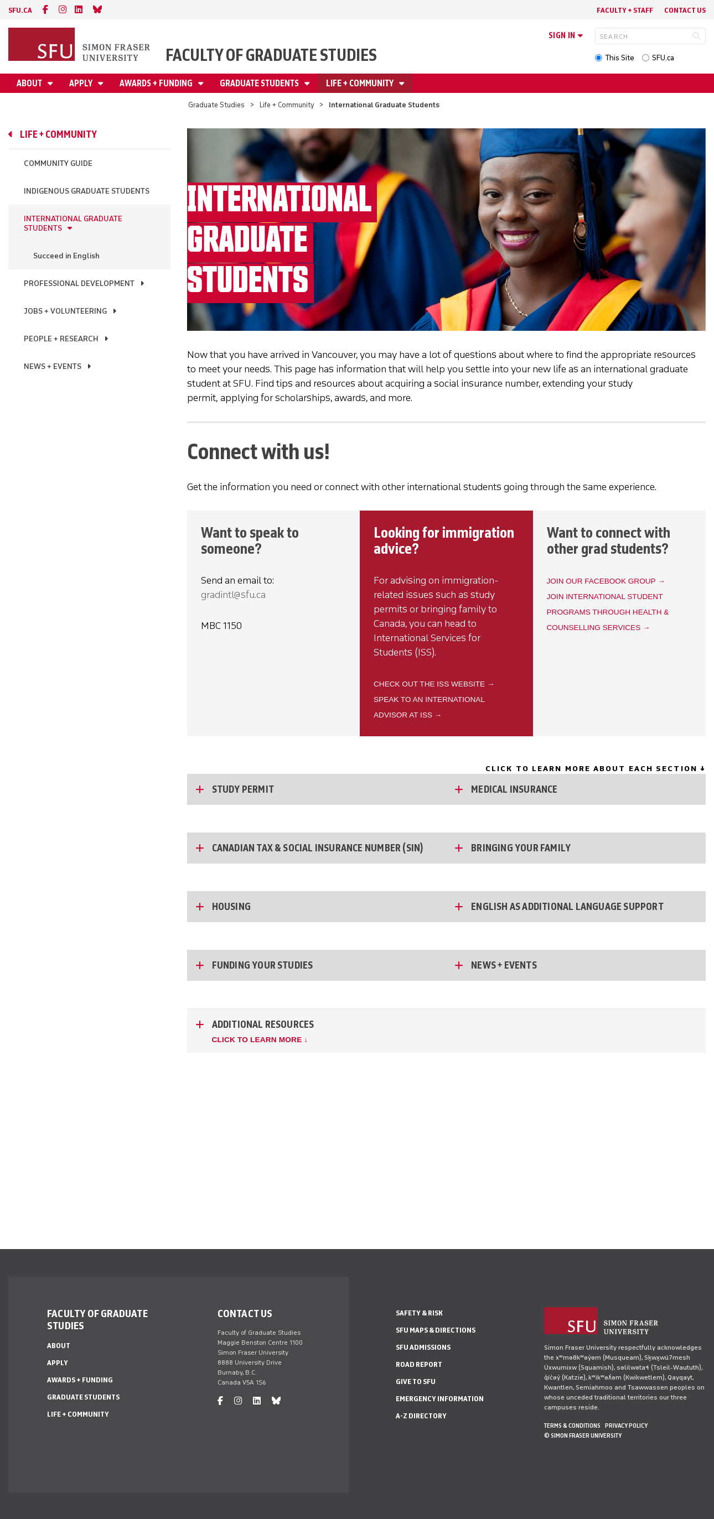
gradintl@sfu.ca (233, 595)
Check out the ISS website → (434, 684)
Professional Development (79, 283)
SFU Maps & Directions (435, 1330)
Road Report (419, 1364)
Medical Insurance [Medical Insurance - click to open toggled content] (514, 789)
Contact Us (685, 10)
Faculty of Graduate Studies (271, 55)
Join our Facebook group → (606, 581)
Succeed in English (66, 256)
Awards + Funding (157, 83)
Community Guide (58, 163)
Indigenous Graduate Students (86, 191)
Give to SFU (416, 1381)
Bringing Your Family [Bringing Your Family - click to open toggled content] (521, 848)
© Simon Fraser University (583, 1435)
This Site (619, 58)
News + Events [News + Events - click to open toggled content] (504, 965)
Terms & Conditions (572, 1425)
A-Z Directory (421, 1416)
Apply (81, 83)
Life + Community (360, 83)
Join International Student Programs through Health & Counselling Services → (608, 612)
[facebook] (45, 9)
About (30, 83)
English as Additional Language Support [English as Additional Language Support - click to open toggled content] (567, 907)
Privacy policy (626, 1425)
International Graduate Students (73, 223)
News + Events (52, 366)
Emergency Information (440, 1398)
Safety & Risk (419, 1313)
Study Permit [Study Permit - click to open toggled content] (243, 789)
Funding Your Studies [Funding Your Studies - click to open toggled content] (262, 965)
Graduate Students (260, 83)
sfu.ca (20, 10)
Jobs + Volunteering (65, 311)
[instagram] (62, 9)
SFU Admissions (423, 1347)
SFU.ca (663, 58)
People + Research (61, 339)
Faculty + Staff (625, 10)
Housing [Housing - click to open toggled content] (231, 907)
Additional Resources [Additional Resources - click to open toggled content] (263, 1024)
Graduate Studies (216, 105)
